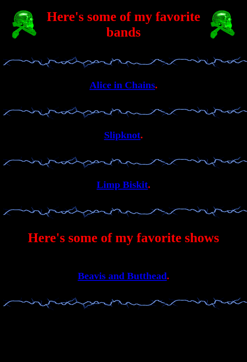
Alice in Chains (122, 84)
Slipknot (122, 134)
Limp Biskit (122, 184)
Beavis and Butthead (122, 275)
